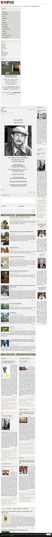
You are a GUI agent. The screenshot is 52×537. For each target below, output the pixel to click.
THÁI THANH (12, 329)
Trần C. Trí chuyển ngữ (8, 453)
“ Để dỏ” (22, 405)
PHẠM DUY (3, 56)
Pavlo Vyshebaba (4, 48)
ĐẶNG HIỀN (12, 234)
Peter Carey (3, 51)
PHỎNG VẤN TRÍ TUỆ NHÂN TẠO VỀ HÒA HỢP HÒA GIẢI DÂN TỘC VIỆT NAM (26, 462)
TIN (37, 221)
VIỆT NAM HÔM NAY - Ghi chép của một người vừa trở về (21, 231)
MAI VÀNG (12, 326)
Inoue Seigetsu (12, 259)
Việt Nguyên (12, 315)
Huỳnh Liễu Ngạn (5, 456)
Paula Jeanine (3, 47)
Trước (30, 109)
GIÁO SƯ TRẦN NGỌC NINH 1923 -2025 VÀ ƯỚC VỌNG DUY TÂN (8, 362)
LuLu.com (17, 86)
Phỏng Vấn (21, 457)
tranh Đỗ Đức (15, 306)
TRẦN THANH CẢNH (30, 405)
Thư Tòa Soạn (39, 107)
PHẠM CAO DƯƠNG (5, 52)
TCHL (2, 114)
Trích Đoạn (9, 508)
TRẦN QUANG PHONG (14, 273)
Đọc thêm (32, 224)
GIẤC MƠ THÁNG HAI (14, 247)
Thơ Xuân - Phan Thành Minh (15, 303)
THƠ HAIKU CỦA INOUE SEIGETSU (17, 256)
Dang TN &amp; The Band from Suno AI (16, 219)
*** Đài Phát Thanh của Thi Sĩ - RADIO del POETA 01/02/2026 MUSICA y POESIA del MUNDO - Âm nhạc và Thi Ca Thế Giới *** (22, 341)
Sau (33, 109)
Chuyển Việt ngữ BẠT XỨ (19, 259)
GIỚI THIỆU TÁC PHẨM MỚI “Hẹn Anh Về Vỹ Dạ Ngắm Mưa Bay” (14, 530)
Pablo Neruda (3, 43)
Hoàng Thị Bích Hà (7, 504)
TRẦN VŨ (23, 498)
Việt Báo (41, 300)
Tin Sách (3, 508)
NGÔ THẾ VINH (13, 515)
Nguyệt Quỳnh (23, 501)
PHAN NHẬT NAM (28, 498)
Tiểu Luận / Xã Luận (23, 409)
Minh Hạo (11, 289)
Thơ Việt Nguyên (13, 312)
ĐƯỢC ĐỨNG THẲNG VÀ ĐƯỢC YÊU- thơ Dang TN (20, 217)
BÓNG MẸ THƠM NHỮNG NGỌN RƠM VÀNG (19, 271)
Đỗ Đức (11, 306)
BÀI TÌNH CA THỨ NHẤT (6, 415)
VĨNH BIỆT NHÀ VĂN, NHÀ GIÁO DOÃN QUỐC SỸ (41, 225)
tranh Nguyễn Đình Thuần (19, 315)
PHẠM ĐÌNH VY (4, 54)
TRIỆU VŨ (12, 470)
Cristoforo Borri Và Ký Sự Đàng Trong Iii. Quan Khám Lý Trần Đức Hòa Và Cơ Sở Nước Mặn (8, 400)
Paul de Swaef (3, 45)
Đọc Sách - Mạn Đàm (17, 508)
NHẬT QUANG (12, 250)
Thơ (2, 413)
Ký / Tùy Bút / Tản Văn (5, 463)
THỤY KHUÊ (6, 401)
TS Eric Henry (19, 515)
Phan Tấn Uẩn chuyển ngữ (23, 365)
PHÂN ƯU (42, 254)
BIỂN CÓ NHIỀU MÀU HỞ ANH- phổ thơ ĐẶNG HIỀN (41, 207)
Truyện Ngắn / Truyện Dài (24, 358)
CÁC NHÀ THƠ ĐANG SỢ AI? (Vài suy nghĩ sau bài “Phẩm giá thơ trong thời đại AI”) (26, 413)
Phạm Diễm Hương (4, 53)
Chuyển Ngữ (25, 508)
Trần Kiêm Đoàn (31, 464)
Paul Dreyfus (3, 46)
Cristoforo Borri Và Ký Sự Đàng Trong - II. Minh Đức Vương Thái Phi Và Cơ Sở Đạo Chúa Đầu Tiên (8, 404)
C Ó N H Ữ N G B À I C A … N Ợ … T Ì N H (8, 467)
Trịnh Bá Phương (28, 501)
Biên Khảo (3, 358)
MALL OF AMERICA (23, 361)
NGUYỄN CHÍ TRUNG (14, 345)
